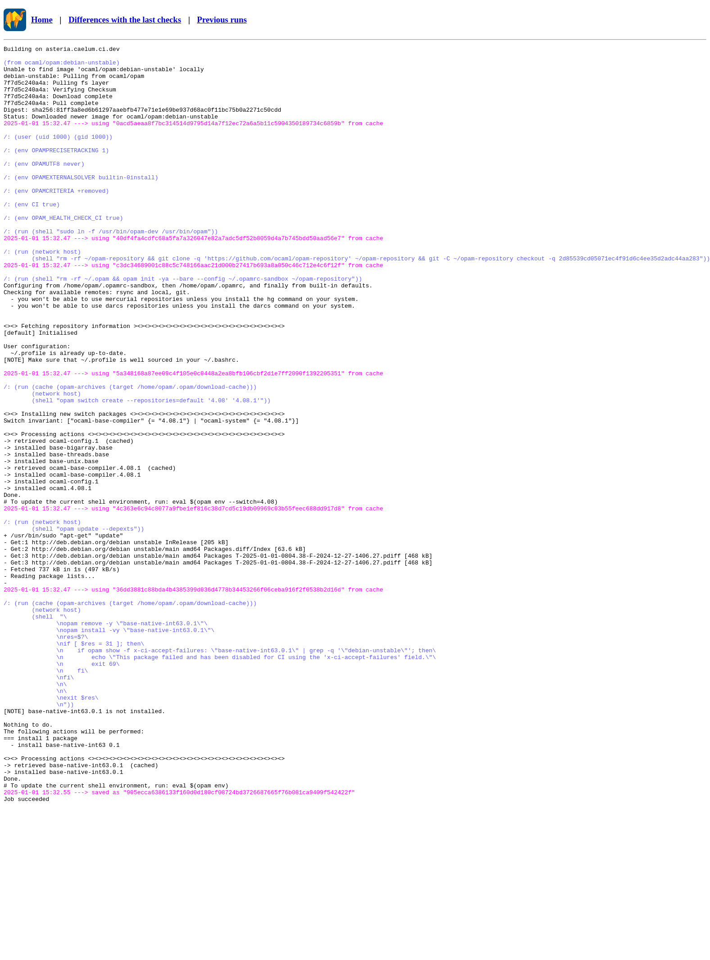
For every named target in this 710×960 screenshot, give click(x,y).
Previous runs (221, 19)
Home (42, 19)
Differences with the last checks (124, 19)
